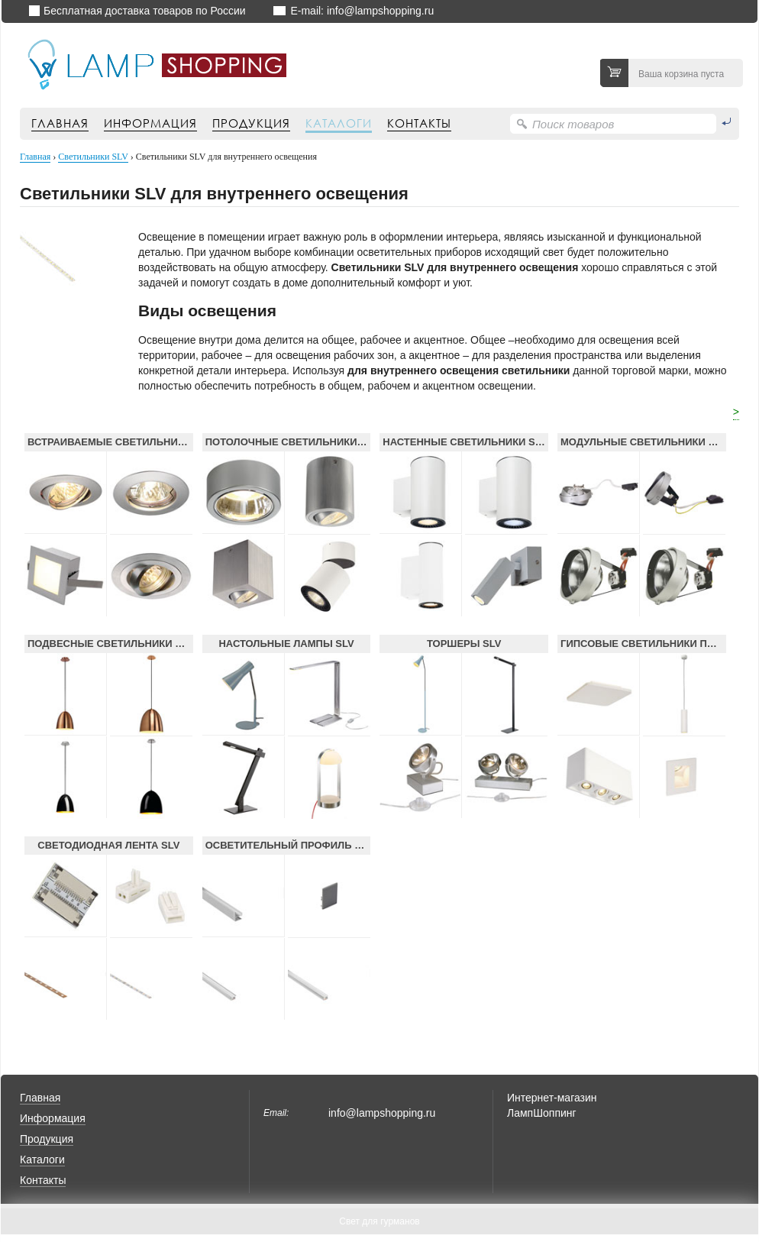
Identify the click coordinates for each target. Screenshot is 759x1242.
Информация (150, 123)
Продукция (251, 123)
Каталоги (338, 123)
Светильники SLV (93, 156)
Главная (60, 123)
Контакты (419, 123)
